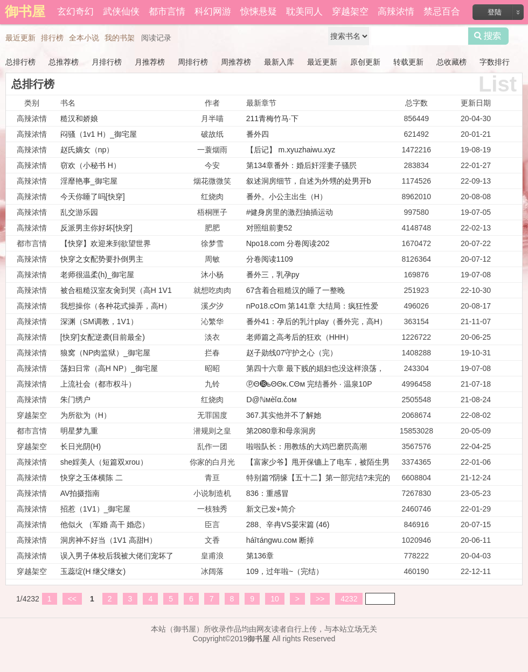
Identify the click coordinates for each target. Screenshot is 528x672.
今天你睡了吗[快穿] (92, 196)
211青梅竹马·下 (272, 118)
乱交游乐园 (79, 212)
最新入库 (279, 62)
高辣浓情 (396, 11)
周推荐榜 (236, 62)
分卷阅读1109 (269, 259)
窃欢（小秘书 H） (90, 165)
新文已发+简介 (271, 509)
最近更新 (20, 37)
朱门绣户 (75, 399)
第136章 (260, 555)
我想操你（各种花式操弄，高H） (115, 306)
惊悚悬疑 (258, 11)
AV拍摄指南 (80, 493)
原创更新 (365, 62)
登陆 (495, 12)
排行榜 (52, 37)
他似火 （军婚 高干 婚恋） (105, 524)
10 (274, 598)
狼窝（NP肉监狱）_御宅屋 (105, 352)
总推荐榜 (63, 62)
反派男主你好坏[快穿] (96, 227)
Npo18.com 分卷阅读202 (288, 243)
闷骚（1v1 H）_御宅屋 (98, 134)
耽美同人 (304, 11)
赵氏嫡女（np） (87, 149)
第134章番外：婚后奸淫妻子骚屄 (301, 165)
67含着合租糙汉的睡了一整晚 (295, 290)
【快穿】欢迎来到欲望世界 (105, 243)
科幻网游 (212, 11)
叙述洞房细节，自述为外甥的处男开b (308, 181)
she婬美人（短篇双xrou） (104, 462)
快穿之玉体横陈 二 (91, 477)
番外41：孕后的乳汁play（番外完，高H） (316, 321)
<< (72, 598)
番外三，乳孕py (273, 274)
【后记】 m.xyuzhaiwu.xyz (291, 149)
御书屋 (258, 638)
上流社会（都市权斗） (98, 384)
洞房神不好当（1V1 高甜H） (108, 540)
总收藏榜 (451, 62)
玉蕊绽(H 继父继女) (93, 571)
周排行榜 (193, 62)
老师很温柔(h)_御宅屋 (97, 274)
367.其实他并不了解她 (283, 415)
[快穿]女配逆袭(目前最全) (102, 337)
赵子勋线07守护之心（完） (292, 352)
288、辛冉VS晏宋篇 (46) (288, 524)
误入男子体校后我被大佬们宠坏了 (116, 555)
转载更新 (408, 62)
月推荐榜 (150, 62)
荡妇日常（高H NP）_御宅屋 (109, 368)
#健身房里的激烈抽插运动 (290, 212)
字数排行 (495, 62)
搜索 (488, 36)
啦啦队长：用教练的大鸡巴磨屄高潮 (306, 446)
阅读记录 (156, 37)
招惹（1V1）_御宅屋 (95, 509)
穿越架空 (350, 11)
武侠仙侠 (121, 11)
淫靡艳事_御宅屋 (88, 181)
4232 (349, 598)
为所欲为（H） (85, 415)
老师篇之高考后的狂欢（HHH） (299, 337)
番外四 (257, 134)
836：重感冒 (267, 493)
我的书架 (120, 37)
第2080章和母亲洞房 (281, 430)
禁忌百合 (441, 11)
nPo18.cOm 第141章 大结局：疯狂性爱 (312, 306)
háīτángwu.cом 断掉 (280, 540)
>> (320, 598)
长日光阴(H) (80, 446)
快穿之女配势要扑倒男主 (101, 259)
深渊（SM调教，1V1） (99, 321)
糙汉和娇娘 (79, 118)
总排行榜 (20, 62)
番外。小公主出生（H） (286, 196)
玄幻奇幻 (75, 11)
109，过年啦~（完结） (285, 571)
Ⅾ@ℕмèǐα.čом (271, 399)
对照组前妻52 (269, 227)
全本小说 (84, 37)
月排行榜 (107, 62)
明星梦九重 (79, 430)
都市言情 (167, 11)
